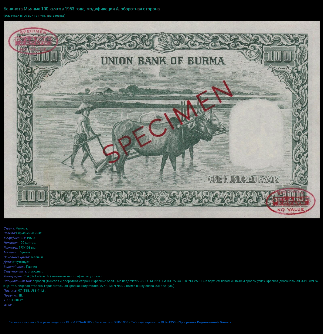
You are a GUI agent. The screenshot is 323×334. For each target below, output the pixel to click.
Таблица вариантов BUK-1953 (153, 322)
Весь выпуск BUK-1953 (111, 322)
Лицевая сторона (21, 322)
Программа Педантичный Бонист (204, 322)
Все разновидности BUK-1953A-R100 (64, 322)
